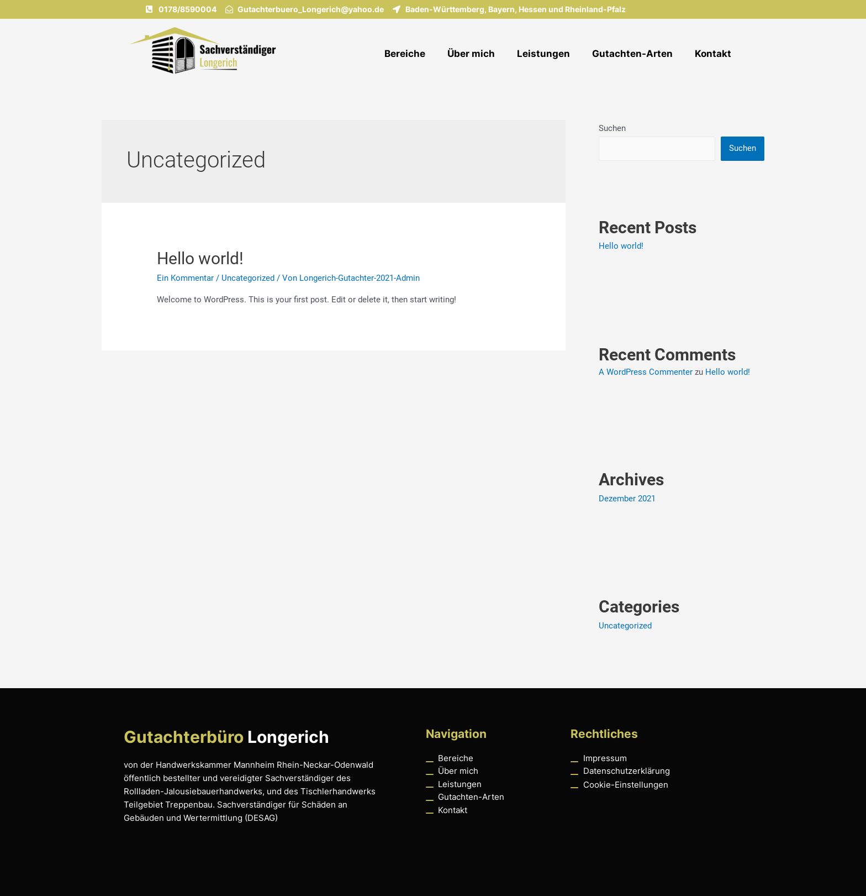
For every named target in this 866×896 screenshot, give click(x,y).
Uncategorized (247, 278)
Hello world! (200, 258)
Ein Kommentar (185, 278)
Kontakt (713, 53)
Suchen (612, 128)
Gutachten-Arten (632, 53)
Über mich (471, 53)
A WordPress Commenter (646, 372)
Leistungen (543, 53)
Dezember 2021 (627, 498)
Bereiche (404, 53)
